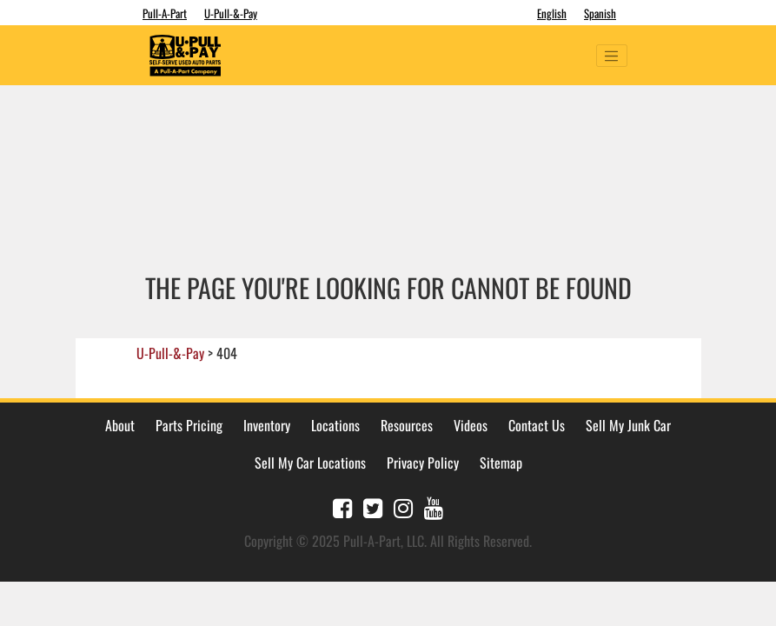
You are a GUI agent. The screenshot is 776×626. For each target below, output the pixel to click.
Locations (335, 425)
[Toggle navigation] (611, 55)
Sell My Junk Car (628, 425)
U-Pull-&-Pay (230, 13)
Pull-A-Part (165, 13)
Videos (470, 425)
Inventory (266, 425)
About (120, 425)
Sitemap (501, 462)
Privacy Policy (423, 462)
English (552, 13)
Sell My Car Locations (310, 462)
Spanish (600, 13)
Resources (407, 425)
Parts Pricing (189, 425)
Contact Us (536, 425)
